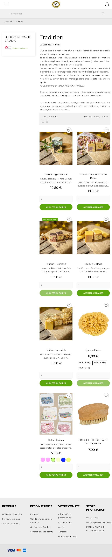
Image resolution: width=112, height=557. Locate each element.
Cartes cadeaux (19, 48)
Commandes (65, 522)
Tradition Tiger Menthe (56, 174)
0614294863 (92, 517)
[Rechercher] (56, 14)
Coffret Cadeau (56, 440)
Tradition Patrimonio (56, 264)
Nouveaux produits (12, 514)
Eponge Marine (93, 350)
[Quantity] (56, 199)
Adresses (62, 531)
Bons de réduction (67, 536)
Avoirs (61, 527)
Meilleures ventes (11, 519)
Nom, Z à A (100, 116)
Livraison (34, 514)
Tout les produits (10, 523)
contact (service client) (41, 531)
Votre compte (69, 506)
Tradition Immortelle (56, 350)
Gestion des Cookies (40, 527)
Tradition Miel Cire (93, 264)
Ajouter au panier (56, 207)
